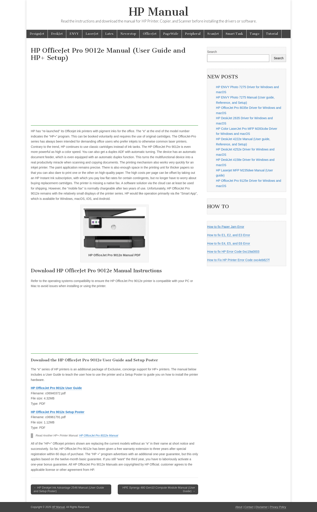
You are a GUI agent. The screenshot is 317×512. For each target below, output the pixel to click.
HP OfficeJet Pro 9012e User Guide (56, 388)
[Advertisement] (114, 95)
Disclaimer (262, 507)
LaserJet (92, 34)
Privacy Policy (278, 507)
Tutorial (272, 34)
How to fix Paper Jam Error (225, 226)
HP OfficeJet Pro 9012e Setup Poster (57, 412)
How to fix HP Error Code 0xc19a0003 (233, 251)
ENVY (74, 34)
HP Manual (158, 12)
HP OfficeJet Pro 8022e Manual (98, 435)
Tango (254, 34)
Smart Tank (234, 34)
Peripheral (193, 34)
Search (212, 52)
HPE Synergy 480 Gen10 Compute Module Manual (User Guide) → (159, 489)
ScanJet (213, 34)
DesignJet (37, 34)
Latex (109, 34)
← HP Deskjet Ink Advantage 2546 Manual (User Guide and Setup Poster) (69, 489)
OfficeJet (150, 34)
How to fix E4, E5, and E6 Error (228, 243)
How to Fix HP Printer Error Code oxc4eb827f (238, 260)
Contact (248, 507)
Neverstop (128, 34)
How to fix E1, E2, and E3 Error (228, 235)
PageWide (170, 34)
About (238, 507)
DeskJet (57, 34)
